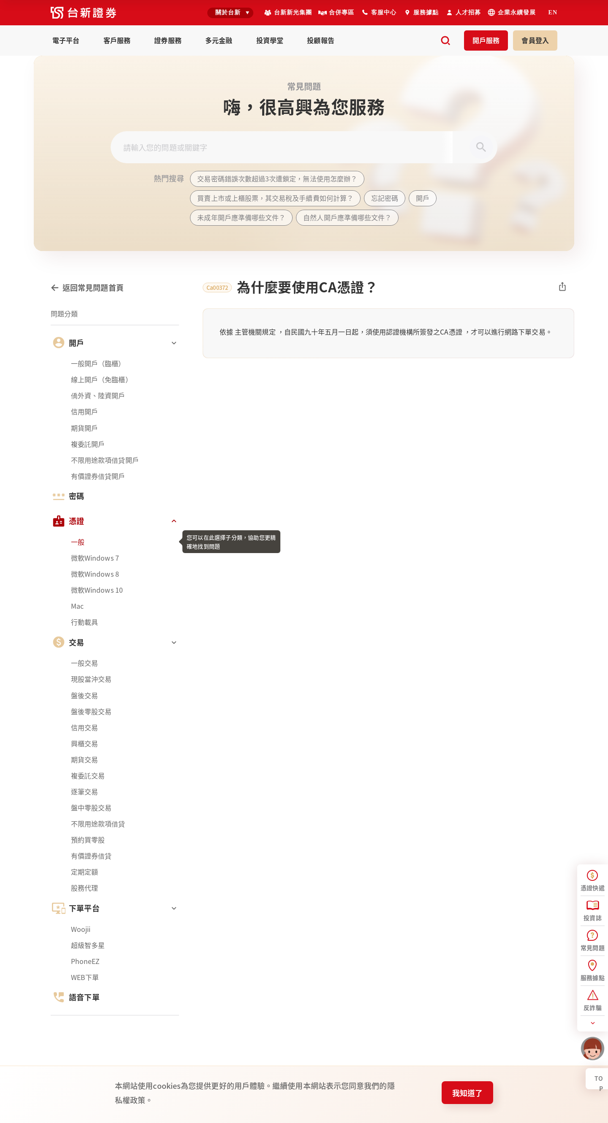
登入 (535, 40)
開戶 (486, 40)
